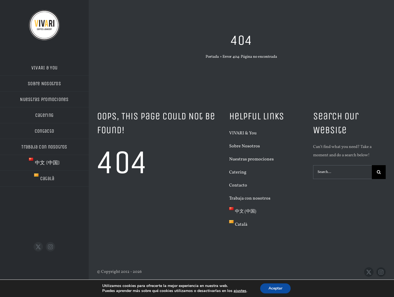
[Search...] (342, 172)
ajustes (240, 290)
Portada (212, 56)
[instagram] (50, 246)
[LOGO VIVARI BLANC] (44, 12)
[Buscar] (379, 172)
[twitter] (38, 246)
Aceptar (275, 288)
